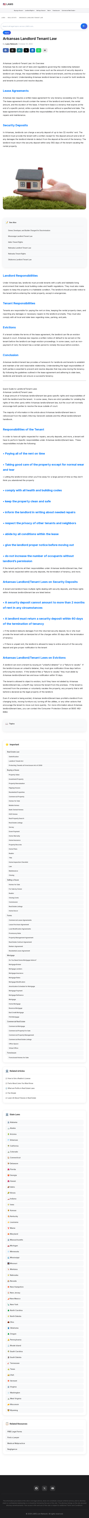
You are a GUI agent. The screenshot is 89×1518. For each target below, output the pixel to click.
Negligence (12, 1449)
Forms (9, 915)
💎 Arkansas (12, 1140)
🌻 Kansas (11, 1210)
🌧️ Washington (13, 1393)
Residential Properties (17, 792)
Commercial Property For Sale (19, 1031)
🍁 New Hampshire (15, 1287)
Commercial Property (16, 797)
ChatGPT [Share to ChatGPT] (12, 50)
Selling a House (13, 880)
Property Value (14, 775)
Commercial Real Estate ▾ (68, 10)
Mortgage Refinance (16, 995)
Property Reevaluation (17, 783)
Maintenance (13, 871)
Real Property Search (16, 818)
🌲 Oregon (11, 1334)
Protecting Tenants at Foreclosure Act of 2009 (25, 765)
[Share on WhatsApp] (38, 50)
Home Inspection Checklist (18, 862)
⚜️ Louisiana (12, 1222)
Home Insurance (15, 840)
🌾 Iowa (10, 1205)
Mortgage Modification (17, 982)
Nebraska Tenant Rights (17, 254)
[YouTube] (52, 1488)
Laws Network (11, 44)
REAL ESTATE (12, 17)
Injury (7, 33)
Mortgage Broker (15, 964)
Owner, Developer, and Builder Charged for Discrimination (29, 230)
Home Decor (13, 911)
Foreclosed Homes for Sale (19, 1057)
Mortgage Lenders (15, 969)
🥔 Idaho (11, 1187)
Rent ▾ (49, 10)
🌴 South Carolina (15, 1351)
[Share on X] (26, 50)
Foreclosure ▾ (56, 10)
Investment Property (16, 779)
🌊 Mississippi (13, 1257)
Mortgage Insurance (16, 973)
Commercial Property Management (21, 1035)
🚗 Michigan (12, 1246)
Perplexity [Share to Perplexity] (19, 50)
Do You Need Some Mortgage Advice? (23, 960)
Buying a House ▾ (18, 10)
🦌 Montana (12, 1269)
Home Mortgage (15, 1004)
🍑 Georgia (12, 1175)
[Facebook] (36, 1488)
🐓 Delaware (12, 1163)
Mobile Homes (14, 805)
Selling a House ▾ (41, 10)
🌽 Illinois (11, 1193)
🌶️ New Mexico (13, 1299)
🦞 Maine (11, 1228)
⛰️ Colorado (12, 1152)
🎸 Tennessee (13, 1363)
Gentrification (14, 757)
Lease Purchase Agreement (19, 924)
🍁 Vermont (12, 1381)
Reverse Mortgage (15, 1008)
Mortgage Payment (15, 991)
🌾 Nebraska (12, 1275)
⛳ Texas (11, 1369)
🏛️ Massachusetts (15, 1240)
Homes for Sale (14, 801)
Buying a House (13, 770)
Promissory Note (15, 933)
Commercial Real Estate (16, 1022)
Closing (11, 875)
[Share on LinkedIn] (32, 50)
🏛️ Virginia (12, 1387)
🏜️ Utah (10, 1375)
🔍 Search (84, 26)
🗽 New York (12, 1304)
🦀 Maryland (12, 1234)
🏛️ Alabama (12, 1122)
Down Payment (14, 831)
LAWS (3, 17)
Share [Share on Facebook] (5, 50)
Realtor (11, 853)
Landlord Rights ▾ (29, 10)
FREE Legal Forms (14, 1432)
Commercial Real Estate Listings (20, 1039)
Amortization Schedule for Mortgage (22, 986)
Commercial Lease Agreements (20, 920)
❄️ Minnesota (13, 1251)
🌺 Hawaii (11, 1181)
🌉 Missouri (12, 1263)
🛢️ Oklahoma (12, 1328)
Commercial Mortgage (17, 1026)
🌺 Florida (11, 1169)
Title (10, 858)
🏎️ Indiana (11, 1199)
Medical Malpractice (16, 1443)
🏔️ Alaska (11, 1128)
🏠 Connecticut (14, 1158)
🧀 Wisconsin (13, 1404)
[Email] (44, 50)
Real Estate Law (13, 752)
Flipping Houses (14, 788)
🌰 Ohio (10, 1322)
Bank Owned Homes (16, 810)
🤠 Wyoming (12, 1410)
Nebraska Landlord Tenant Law (19, 248)
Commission (13, 902)
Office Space (13, 1044)
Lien (10, 866)
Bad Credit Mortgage (16, 1012)
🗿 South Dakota (14, 1357)
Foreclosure (11, 1053)
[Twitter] (44, 1488)
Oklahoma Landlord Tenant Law (20, 260)
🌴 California (12, 1146)
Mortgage (11, 955)
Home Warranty (14, 836)
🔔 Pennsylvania (14, 1340)
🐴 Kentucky (12, 1216)
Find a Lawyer (13, 1437)
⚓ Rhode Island (14, 1346)
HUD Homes (13, 814)
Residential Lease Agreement (19, 951)
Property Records (15, 845)
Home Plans (13, 849)
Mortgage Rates (14, 978)
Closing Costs (14, 898)
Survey (11, 827)
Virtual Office (13, 1048)
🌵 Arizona (11, 1134)
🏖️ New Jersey (13, 1293)
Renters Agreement (16, 946)
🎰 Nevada (12, 1281)
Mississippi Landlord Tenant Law (20, 236)
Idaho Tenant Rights (15, 242)
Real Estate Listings (16, 823)
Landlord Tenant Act (16, 761)
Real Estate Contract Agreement (20, 942)
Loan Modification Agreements (20, 929)
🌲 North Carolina (15, 1310)
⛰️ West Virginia (14, 1398)
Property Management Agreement (21, 938)
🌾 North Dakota (14, 1316)
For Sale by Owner (15, 889)
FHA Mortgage (14, 1017)
